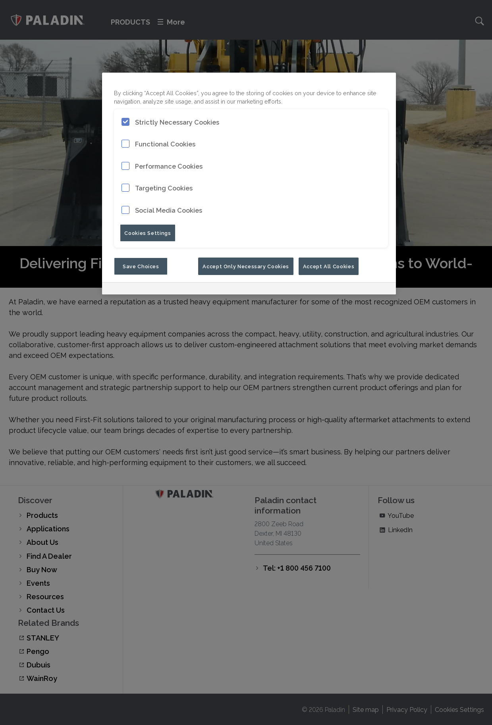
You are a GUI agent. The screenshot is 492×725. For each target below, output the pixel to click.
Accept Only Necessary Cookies (246, 265)
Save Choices (141, 265)
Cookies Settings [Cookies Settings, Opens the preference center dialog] (147, 232)
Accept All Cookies (329, 265)
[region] (249, 183)
